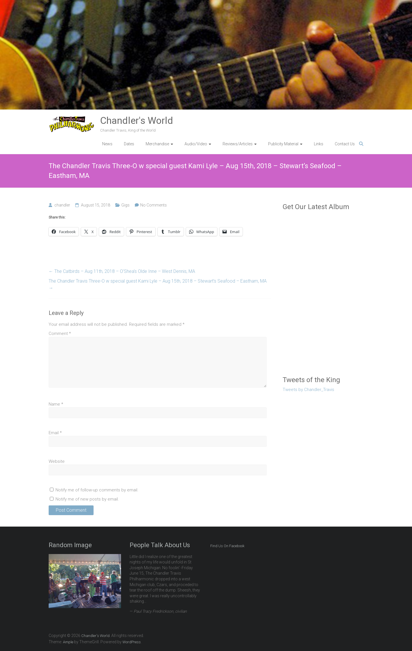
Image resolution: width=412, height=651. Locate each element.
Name (56, 404)
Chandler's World (136, 120)
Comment (60, 333)
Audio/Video (196, 144)
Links (318, 144)
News (107, 144)
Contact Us (345, 144)
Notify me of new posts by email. (87, 499)
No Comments (153, 205)
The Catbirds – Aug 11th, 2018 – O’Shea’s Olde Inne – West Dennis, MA (122, 271)
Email (55, 432)
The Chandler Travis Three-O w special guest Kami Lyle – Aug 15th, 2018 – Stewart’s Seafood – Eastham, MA (158, 284)
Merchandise (157, 144)
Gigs (125, 205)
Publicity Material (283, 144)
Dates (129, 144)
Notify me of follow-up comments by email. (97, 490)
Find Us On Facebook (227, 546)
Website (57, 461)
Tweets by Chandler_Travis (308, 389)
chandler (62, 205)
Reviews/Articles (238, 144)
